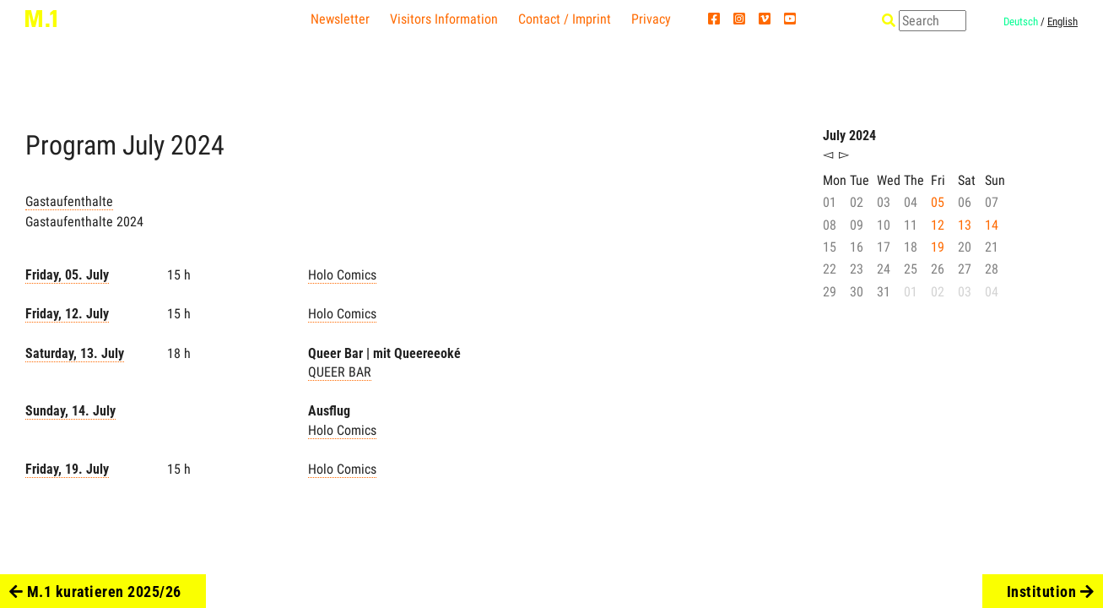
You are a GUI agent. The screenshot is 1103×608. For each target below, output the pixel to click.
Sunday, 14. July (70, 411)
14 (991, 225)
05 (937, 202)
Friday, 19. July (67, 469)
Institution (1051, 591)
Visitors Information (444, 19)
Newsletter (340, 19)
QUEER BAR (339, 372)
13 (964, 225)
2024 (197, 145)
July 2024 (849, 136)
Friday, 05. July (67, 275)
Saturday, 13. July (74, 353)
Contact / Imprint (564, 19)
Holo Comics (342, 275)
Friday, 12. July (67, 314)
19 (937, 247)
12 (937, 225)
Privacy (651, 19)
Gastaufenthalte (69, 201)
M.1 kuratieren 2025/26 (95, 591)
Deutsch (1020, 21)
